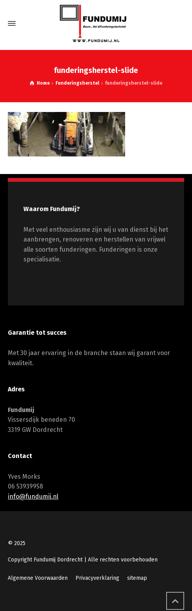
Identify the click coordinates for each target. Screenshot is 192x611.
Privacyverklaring (97, 578)
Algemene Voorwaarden (38, 578)
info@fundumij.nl (33, 496)
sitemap (137, 578)
